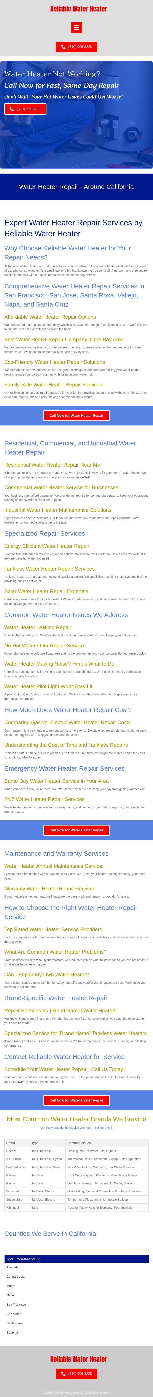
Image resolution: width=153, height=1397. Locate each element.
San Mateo (14, 1314)
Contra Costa (15, 1276)
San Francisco (16, 1304)
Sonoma (12, 1332)
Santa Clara (15, 1323)
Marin (10, 1286)
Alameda (13, 1267)
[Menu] (76, 27)
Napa (10, 1295)
